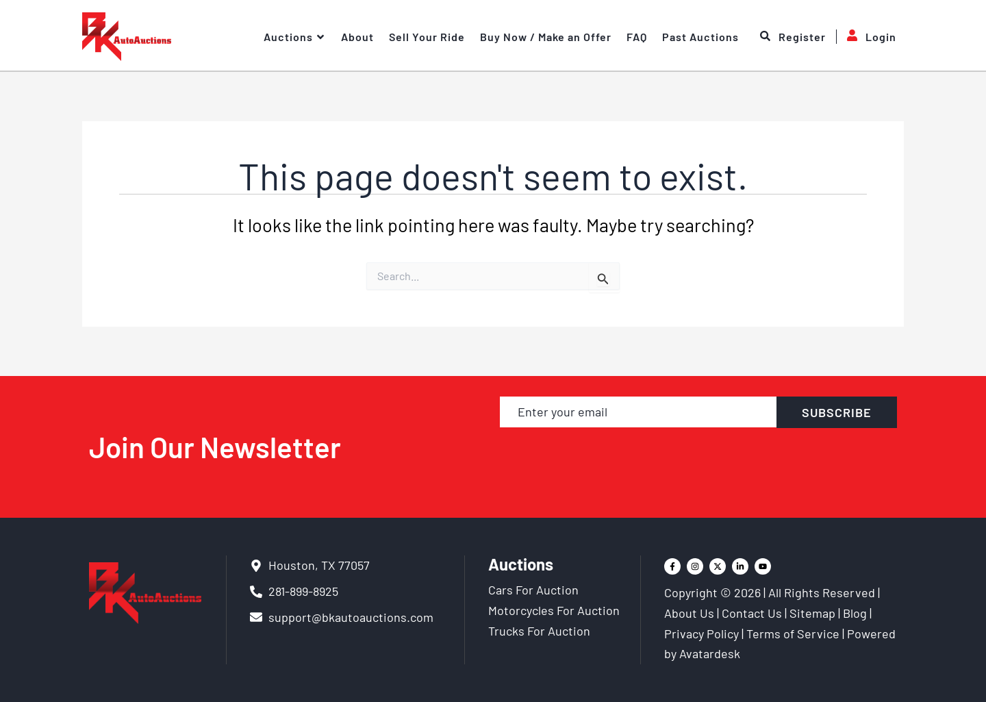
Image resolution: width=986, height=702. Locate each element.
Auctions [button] (295, 37)
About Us (689, 612)
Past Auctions (700, 36)
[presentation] (698, 459)
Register (793, 37)
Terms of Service (792, 633)
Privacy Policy (701, 633)
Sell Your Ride (427, 36)
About (357, 36)
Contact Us (752, 612)
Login (866, 36)
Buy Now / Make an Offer (545, 36)
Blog (855, 612)
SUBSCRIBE (837, 412)
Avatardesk (709, 653)
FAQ (637, 36)
